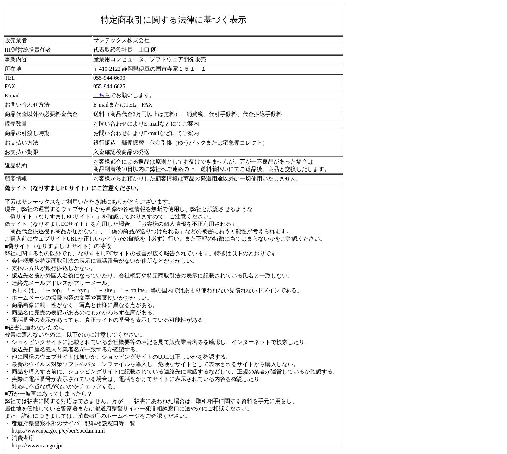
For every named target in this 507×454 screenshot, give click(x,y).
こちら (101, 95)
